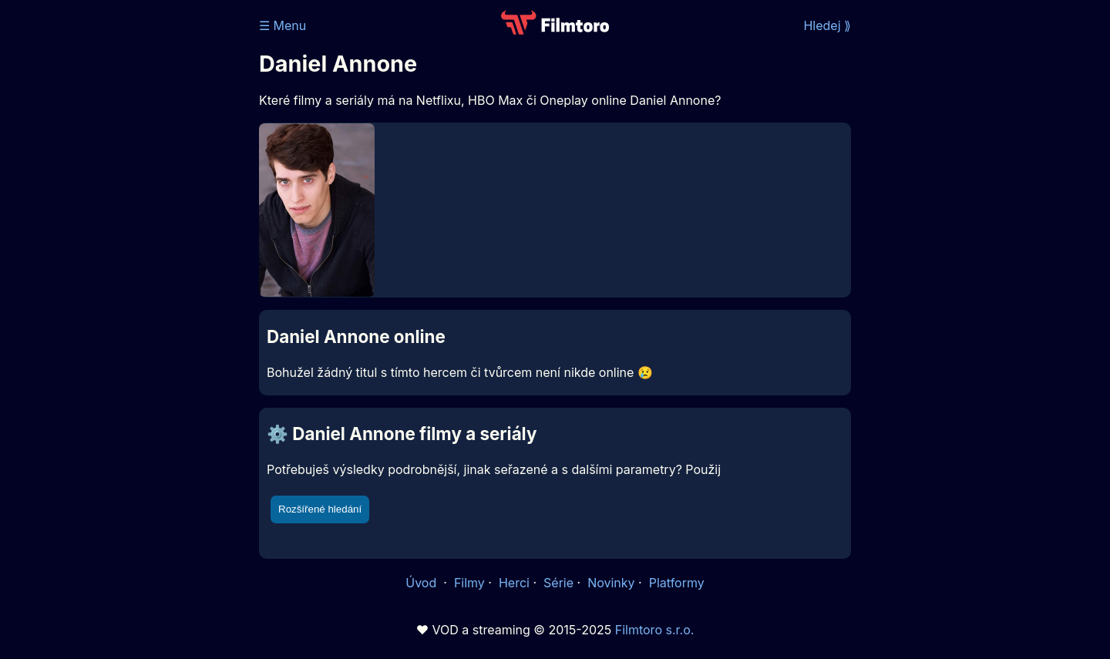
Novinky (610, 582)
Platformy (677, 582)
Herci (514, 582)
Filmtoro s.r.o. (655, 629)
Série (558, 582)
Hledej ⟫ (827, 25)
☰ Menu (282, 25)
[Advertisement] (147, 237)
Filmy (469, 582)
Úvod (422, 582)
